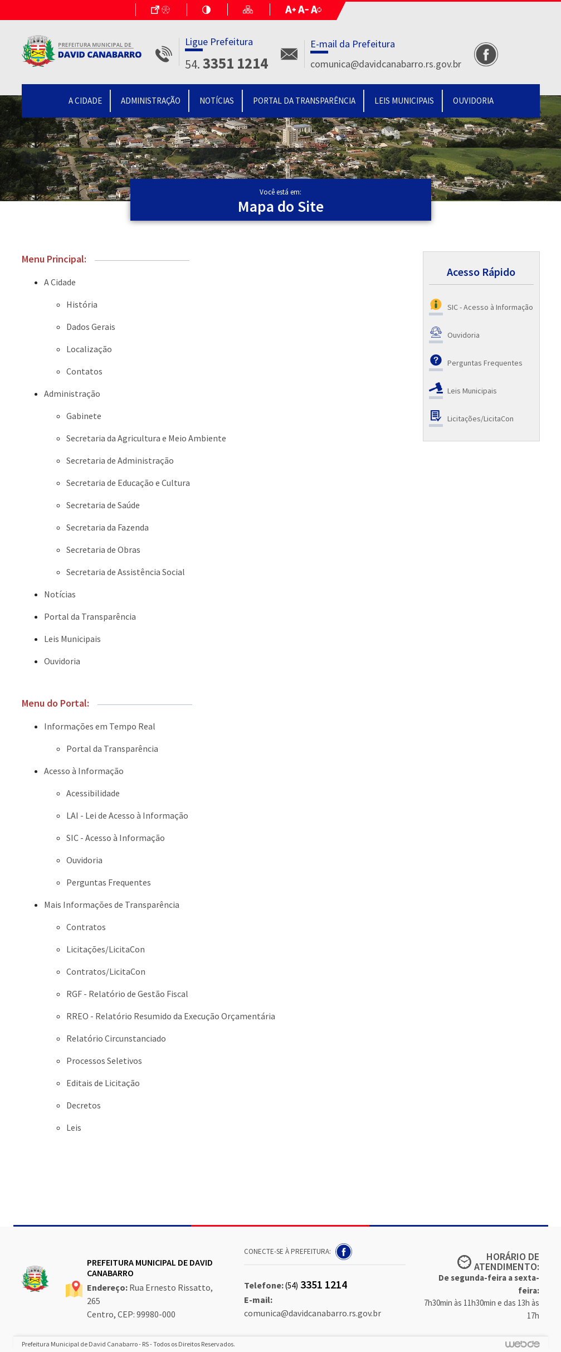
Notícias (216, 100)
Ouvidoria (473, 100)
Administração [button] (151, 100)
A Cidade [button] (85, 100)
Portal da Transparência (304, 100)
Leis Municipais (404, 100)
